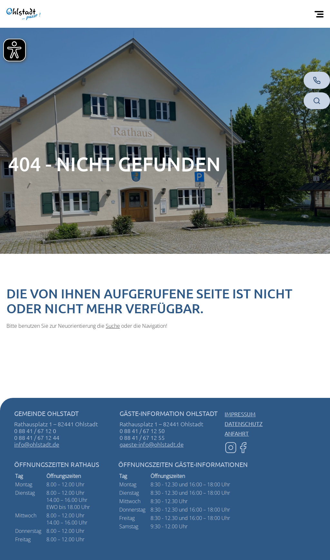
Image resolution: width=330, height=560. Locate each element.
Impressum (240, 413)
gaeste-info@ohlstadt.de (152, 444)
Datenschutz (244, 423)
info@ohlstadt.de (36, 444)
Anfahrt (237, 433)
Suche (113, 325)
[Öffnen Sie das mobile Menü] (320, 13)
